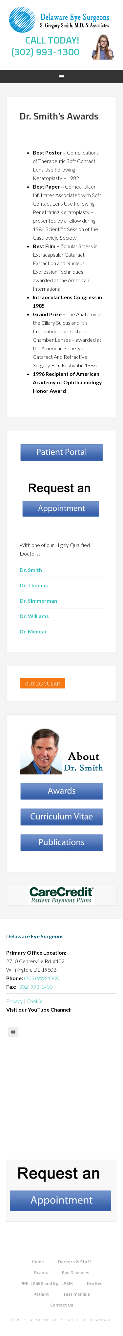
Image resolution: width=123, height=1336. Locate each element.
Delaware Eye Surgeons (61, 20)
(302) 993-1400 (34, 986)
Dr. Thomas (34, 585)
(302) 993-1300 (41, 978)
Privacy (14, 1001)
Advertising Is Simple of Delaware (71, 1319)
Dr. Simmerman (38, 600)
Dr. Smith (31, 570)
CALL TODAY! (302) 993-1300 (45, 45)
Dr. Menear (33, 631)
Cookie (35, 1001)
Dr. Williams (34, 616)
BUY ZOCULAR (42, 683)
